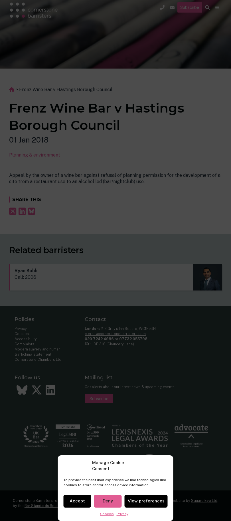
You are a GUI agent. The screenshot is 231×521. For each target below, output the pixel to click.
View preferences (146, 500)
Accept (77, 500)
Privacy (122, 514)
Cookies (107, 514)
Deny (108, 500)
